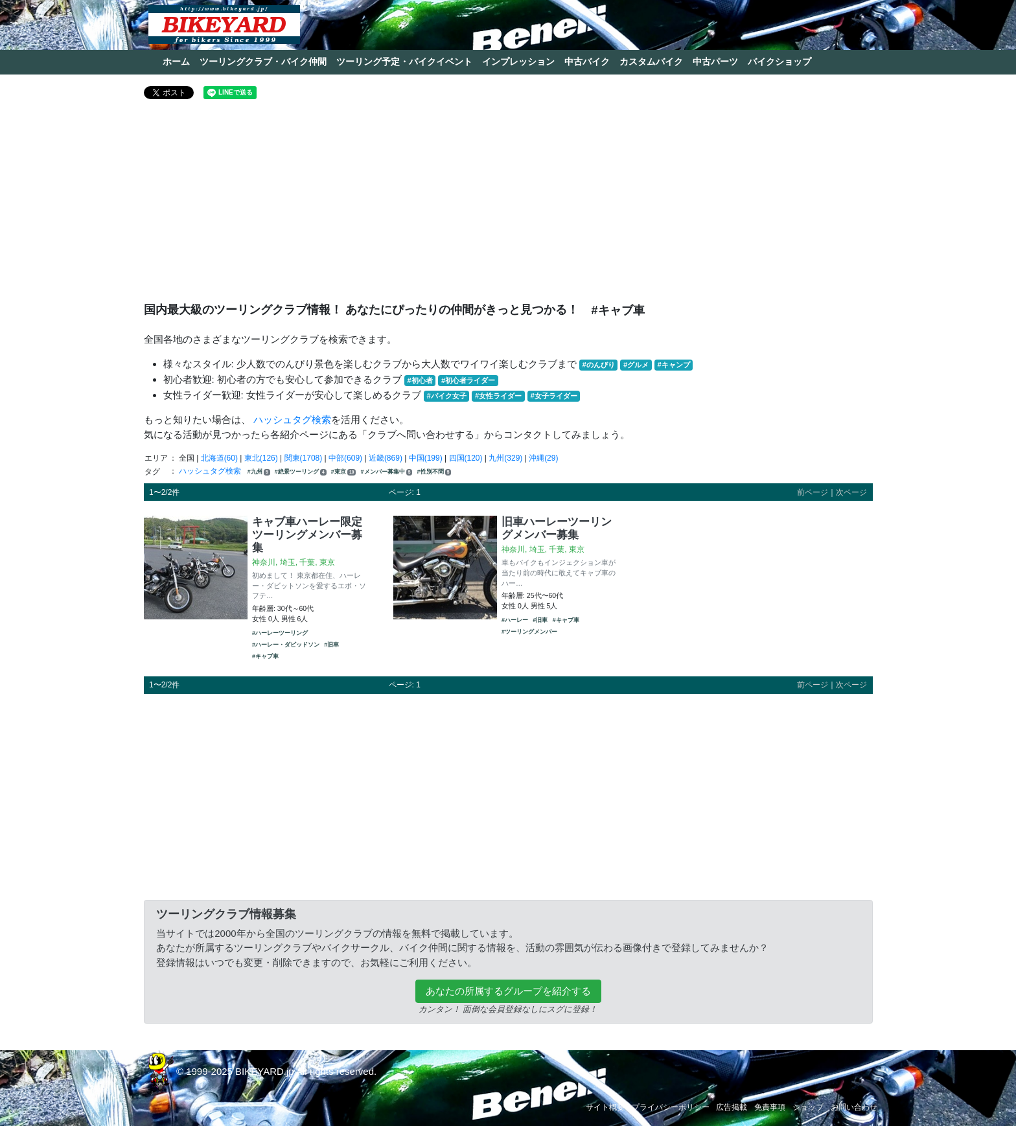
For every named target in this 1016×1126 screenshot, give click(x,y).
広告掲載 (731, 1107)
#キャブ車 (265, 656)
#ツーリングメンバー (529, 631)
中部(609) (345, 458)
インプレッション (518, 61)
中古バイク (587, 61)
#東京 (343, 472)
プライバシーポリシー (671, 1107)
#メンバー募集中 (387, 472)
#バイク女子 (447, 396)
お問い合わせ (854, 1107)
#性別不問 (434, 472)
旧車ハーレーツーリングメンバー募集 (557, 528)
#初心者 (420, 380)
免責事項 (769, 1107)
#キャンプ (673, 365)
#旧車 (331, 644)
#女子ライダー (553, 396)
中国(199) (426, 458)
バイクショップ (779, 61)
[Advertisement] (508, 206)
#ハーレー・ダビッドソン (285, 644)
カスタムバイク (651, 61)
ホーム (176, 61)
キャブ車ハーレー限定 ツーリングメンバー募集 (307, 534)
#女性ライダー (498, 396)
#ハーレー (515, 620)
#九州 (259, 472)
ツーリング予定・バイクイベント (404, 61)
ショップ (808, 1107)
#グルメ (636, 365)
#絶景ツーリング (301, 472)
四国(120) (466, 458)
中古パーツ (715, 61)
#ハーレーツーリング (280, 633)
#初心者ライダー (468, 380)
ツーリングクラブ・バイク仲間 (263, 61)
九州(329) (505, 458)
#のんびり (599, 365)
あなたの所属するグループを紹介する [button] (508, 990)
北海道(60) (219, 458)
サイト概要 (605, 1107)
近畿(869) (385, 458)
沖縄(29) (543, 458)
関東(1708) (303, 458)
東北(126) (261, 458)
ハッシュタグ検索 (292, 419)
